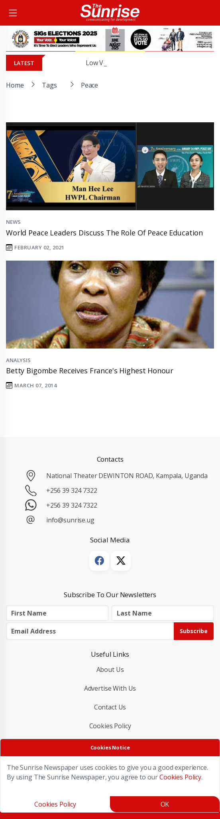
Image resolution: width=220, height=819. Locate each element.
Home (15, 85)
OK (165, 804)
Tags (49, 85)
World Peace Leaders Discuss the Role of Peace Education (104, 232)
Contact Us (110, 707)
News (13, 221)
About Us (110, 669)
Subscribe (194, 631)
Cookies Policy (110, 725)
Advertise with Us (110, 688)
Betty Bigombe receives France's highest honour (89, 370)
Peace (89, 85)
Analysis (18, 360)
